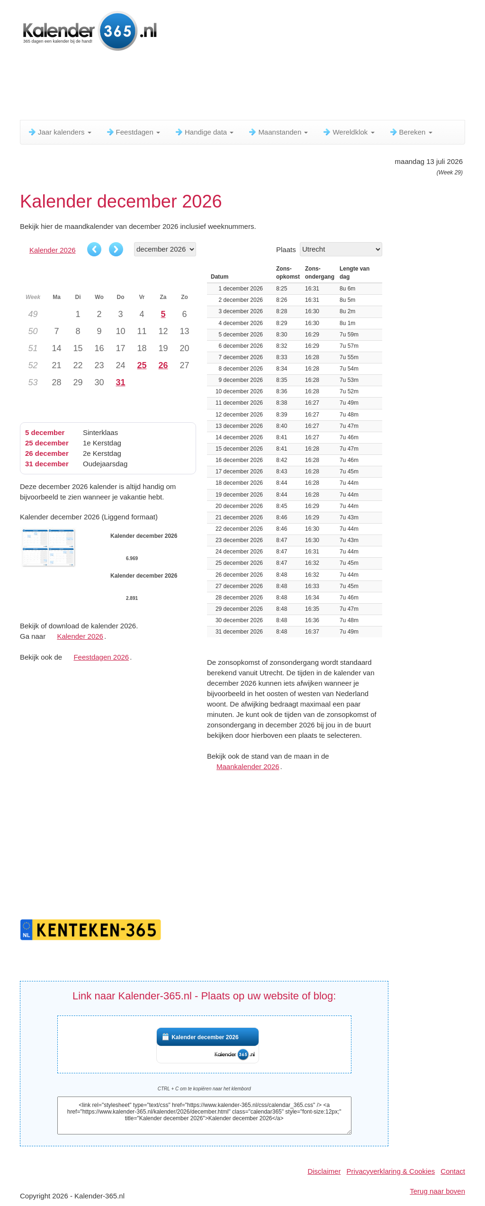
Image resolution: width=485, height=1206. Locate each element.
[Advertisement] (249, 87)
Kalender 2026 (52, 250)
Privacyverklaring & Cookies (391, 1171)
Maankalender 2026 (247, 766)
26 (163, 365)
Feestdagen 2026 (101, 657)
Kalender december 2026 (204, 1037)
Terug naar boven (437, 1191)
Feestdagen (133, 132)
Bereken (410, 132)
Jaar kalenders (59, 132)
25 (141, 365)
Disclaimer (324, 1171)
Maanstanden (278, 132)
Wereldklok (348, 132)
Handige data (204, 132)
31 (120, 382)
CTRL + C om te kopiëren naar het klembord (204, 1088)
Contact (452, 1171)
